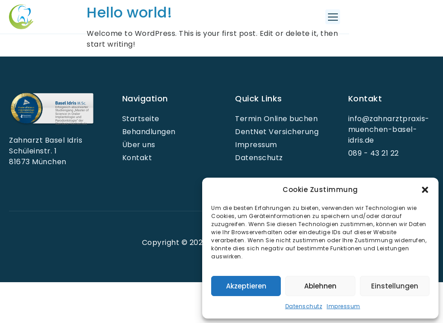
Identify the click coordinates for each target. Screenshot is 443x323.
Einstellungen (394, 286)
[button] (425, 189)
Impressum (343, 306)
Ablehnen (320, 286)
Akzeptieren (246, 286)
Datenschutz (304, 306)
